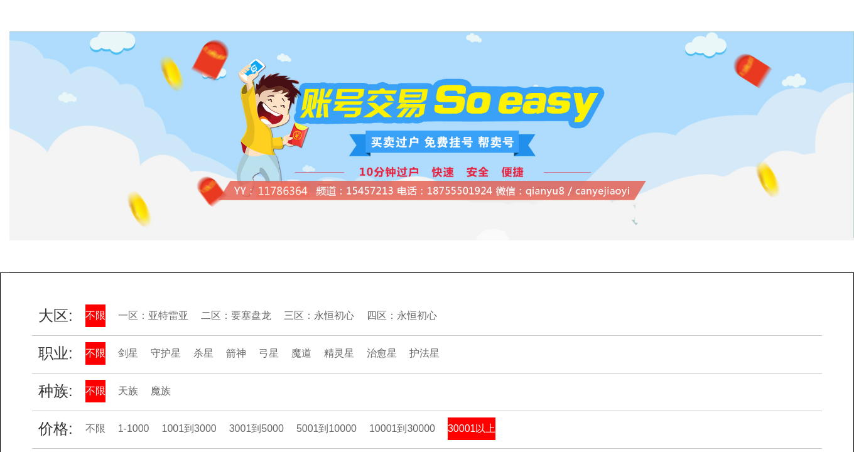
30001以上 (472, 428)
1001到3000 (189, 428)
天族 (128, 390)
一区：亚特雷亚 (153, 315)
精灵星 (339, 353)
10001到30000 (402, 428)
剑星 (128, 353)
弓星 (269, 353)
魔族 (161, 390)
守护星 (166, 353)
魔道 (301, 353)
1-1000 (133, 428)
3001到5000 (256, 428)
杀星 (203, 353)
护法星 (424, 353)
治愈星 (382, 353)
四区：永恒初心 (402, 315)
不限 (95, 315)
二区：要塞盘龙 (236, 315)
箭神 (236, 353)
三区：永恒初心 (319, 315)
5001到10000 (326, 428)
